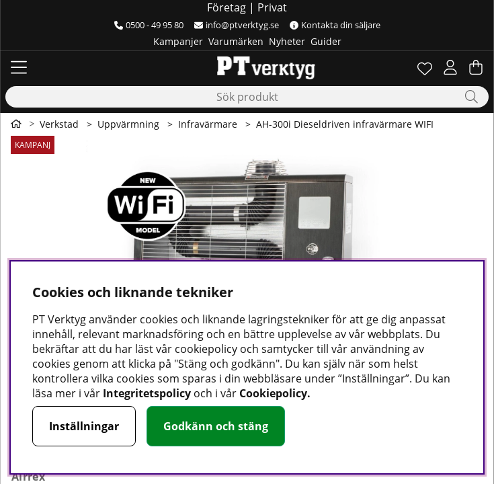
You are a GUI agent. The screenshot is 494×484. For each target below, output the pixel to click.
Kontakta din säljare (335, 25)
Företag (226, 7)
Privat (272, 7)
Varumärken (235, 41)
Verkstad (59, 124)
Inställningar (84, 426)
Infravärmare (207, 124)
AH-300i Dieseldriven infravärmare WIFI (345, 124)
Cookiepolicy (273, 393)
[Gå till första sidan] (16, 123)
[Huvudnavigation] (18, 67)
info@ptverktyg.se (236, 25)
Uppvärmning (128, 124)
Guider (326, 41)
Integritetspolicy (147, 393)
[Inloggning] (450, 67)
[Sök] (247, 97)
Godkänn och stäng (215, 426)
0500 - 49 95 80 (148, 25)
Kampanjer (178, 41)
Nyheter (287, 41)
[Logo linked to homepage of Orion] (247, 67)
